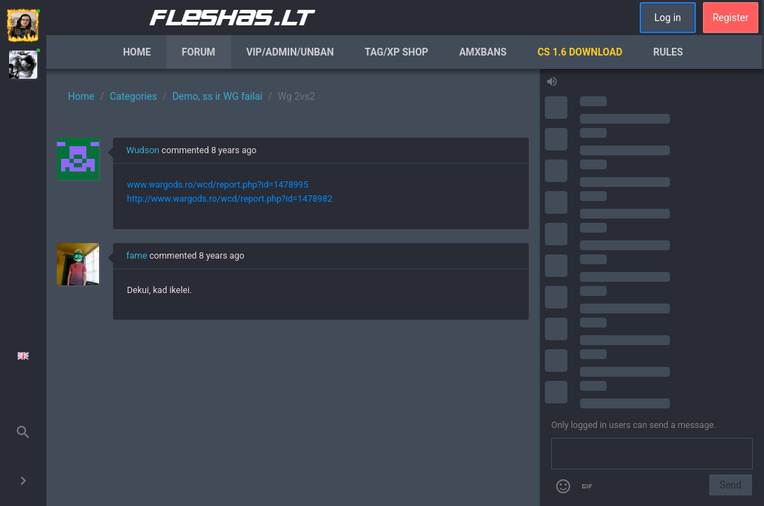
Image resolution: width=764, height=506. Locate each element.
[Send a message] (652, 454)
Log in (667, 17)
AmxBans (483, 52)
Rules (668, 52)
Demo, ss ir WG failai (217, 96)
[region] (292, 287)
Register (731, 17)
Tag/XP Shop (396, 52)
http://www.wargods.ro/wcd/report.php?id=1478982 (230, 198)
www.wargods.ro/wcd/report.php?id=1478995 (217, 184)
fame (136, 255)
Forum (199, 52)
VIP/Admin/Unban (290, 52)
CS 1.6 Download (579, 52)
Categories (133, 96)
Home (137, 52)
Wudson (142, 150)
